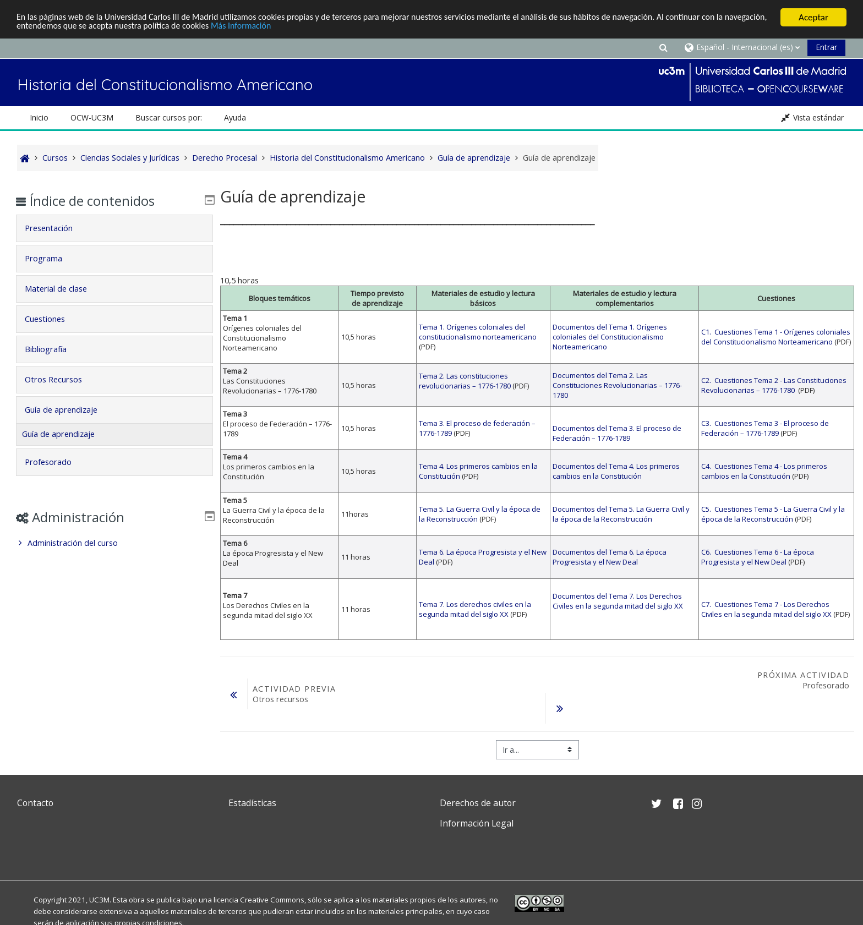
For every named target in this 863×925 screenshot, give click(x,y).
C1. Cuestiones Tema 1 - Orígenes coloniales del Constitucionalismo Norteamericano (775, 337)
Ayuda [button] (235, 117)
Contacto (35, 803)
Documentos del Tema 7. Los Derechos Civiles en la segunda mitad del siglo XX (618, 601)
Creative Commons (272, 900)
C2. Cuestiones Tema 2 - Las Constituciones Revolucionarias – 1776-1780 (773, 385)
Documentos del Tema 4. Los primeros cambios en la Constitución (616, 471)
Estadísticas (252, 803)
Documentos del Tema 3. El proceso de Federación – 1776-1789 (617, 433)
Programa (51, 258)
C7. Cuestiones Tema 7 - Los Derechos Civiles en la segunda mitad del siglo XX (766, 609)
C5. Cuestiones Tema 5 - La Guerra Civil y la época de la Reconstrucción (773, 514)
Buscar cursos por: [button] (168, 117)
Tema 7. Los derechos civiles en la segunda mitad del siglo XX (475, 609)
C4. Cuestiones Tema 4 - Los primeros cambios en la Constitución (764, 471)
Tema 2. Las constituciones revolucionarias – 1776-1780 (465, 381)
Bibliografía (53, 349)
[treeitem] (114, 543)
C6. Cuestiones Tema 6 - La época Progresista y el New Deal (757, 557)
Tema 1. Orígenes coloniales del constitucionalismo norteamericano (478, 332)
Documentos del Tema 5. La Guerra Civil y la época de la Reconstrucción (621, 514)
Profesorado (55, 462)
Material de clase (63, 288)
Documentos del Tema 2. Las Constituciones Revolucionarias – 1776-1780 (617, 385)
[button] (663, 47)
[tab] (114, 228)
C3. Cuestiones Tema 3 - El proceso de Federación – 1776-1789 (765, 428)
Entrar (826, 47)
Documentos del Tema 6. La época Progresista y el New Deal (610, 557)
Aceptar (813, 17)
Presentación (56, 228)
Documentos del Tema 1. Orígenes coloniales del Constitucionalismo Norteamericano (610, 337)
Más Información (303, 27)
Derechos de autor (478, 803)
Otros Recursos (61, 379)
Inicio (39, 117)
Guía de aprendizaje (68, 409)
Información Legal (477, 823)
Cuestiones (52, 319)
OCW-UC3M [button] (91, 117)
